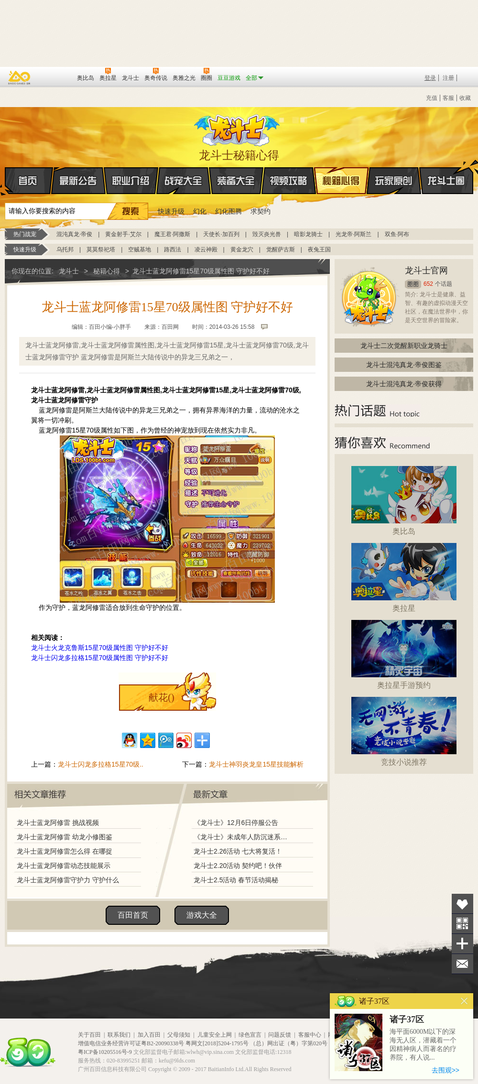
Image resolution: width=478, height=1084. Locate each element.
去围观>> (445, 1070)
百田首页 (133, 915)
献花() (161, 697)
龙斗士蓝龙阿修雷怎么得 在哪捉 (64, 851)
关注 (462, 923)
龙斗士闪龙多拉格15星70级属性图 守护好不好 (99, 657)
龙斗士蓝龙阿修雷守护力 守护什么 (68, 880)
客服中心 (309, 1034)
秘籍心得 (341, 180)
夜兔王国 (319, 249)
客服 (448, 98)
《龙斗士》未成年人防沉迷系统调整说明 (243, 837)
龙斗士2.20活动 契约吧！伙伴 (238, 865)
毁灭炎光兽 (266, 234)
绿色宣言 (250, 1034)
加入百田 (149, 1034)
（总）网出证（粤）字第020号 (288, 1043)
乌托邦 (65, 249)
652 (428, 284)
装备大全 (236, 180)
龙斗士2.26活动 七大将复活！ (238, 851)
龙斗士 (237, 128)
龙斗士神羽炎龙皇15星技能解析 (256, 764)
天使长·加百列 (221, 234)
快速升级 (171, 211)
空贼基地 (139, 249)
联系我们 (119, 1034)
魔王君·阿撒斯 (172, 234)
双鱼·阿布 (397, 234)
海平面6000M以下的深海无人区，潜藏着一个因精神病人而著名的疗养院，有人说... (423, 1044)
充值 (431, 98)
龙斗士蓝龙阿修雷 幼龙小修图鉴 (64, 837)
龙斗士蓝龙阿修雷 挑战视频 (58, 822)
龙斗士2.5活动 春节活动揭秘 (236, 880)
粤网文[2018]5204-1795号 (217, 1043)
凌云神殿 (206, 249)
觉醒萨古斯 (280, 249)
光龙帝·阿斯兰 (353, 234)
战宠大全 (183, 180)
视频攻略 (288, 180)
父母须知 (178, 1034)
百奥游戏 (19, 77)
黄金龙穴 (241, 249)
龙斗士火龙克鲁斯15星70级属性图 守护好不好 (99, 647)
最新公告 (78, 180)
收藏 (465, 98)
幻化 (199, 211)
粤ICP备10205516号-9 (105, 1052)
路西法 (172, 249)
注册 (448, 78)
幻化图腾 (228, 211)
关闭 (464, 1001)
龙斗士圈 (446, 171)
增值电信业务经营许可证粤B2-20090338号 (131, 1043)
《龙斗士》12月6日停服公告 (236, 822)
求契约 (260, 211)
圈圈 (413, 284)
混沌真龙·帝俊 (74, 234)
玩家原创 (394, 180)
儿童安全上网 (214, 1034)
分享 (462, 944)
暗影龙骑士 (308, 234)
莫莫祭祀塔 (101, 249)
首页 (5, 181)
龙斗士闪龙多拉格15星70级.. (100, 764)
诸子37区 (407, 1019)
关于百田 (89, 1034)
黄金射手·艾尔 (123, 234)
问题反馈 (279, 1034)
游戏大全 (201, 915)
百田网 (55, 77)
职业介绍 (131, 180)
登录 (430, 78)
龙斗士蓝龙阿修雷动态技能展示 (63, 865)
